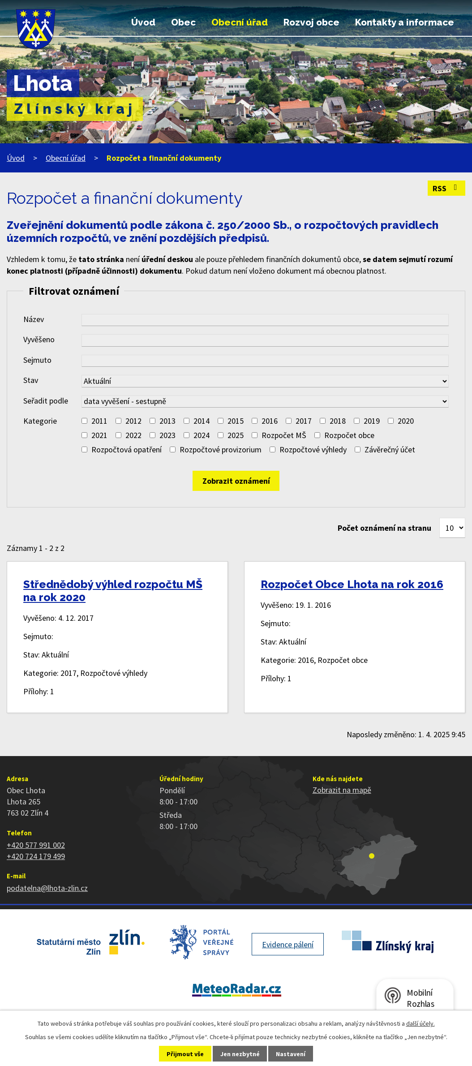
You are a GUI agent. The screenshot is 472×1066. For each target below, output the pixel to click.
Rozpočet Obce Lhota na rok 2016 (352, 584)
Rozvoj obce (311, 22)
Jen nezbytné (240, 1054)
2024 (201, 435)
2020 (406, 421)
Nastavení (290, 1054)
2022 (133, 435)
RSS (447, 188)
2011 (99, 421)
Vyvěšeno (39, 339)
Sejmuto (37, 360)
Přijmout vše (185, 1054)
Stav (30, 380)
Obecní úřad (239, 22)
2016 (270, 421)
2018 (338, 421)
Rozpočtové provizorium (221, 449)
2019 (372, 421)
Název (33, 319)
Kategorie (40, 421)
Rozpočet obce (349, 435)
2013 (167, 421)
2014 (201, 421)
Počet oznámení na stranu (384, 528)
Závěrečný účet (390, 449)
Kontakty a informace (404, 22)
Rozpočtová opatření (126, 449)
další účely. (420, 1023)
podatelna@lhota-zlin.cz (47, 888)
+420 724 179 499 (36, 856)
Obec (183, 22)
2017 (304, 421)
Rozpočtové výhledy (313, 449)
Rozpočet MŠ (284, 435)
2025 (235, 435)
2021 (99, 435)
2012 (133, 421)
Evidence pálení (287, 944)
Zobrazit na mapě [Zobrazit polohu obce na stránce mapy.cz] (342, 790)
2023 (167, 435)
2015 (235, 421)
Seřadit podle (45, 400)
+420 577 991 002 (36, 845)
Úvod (143, 22)
